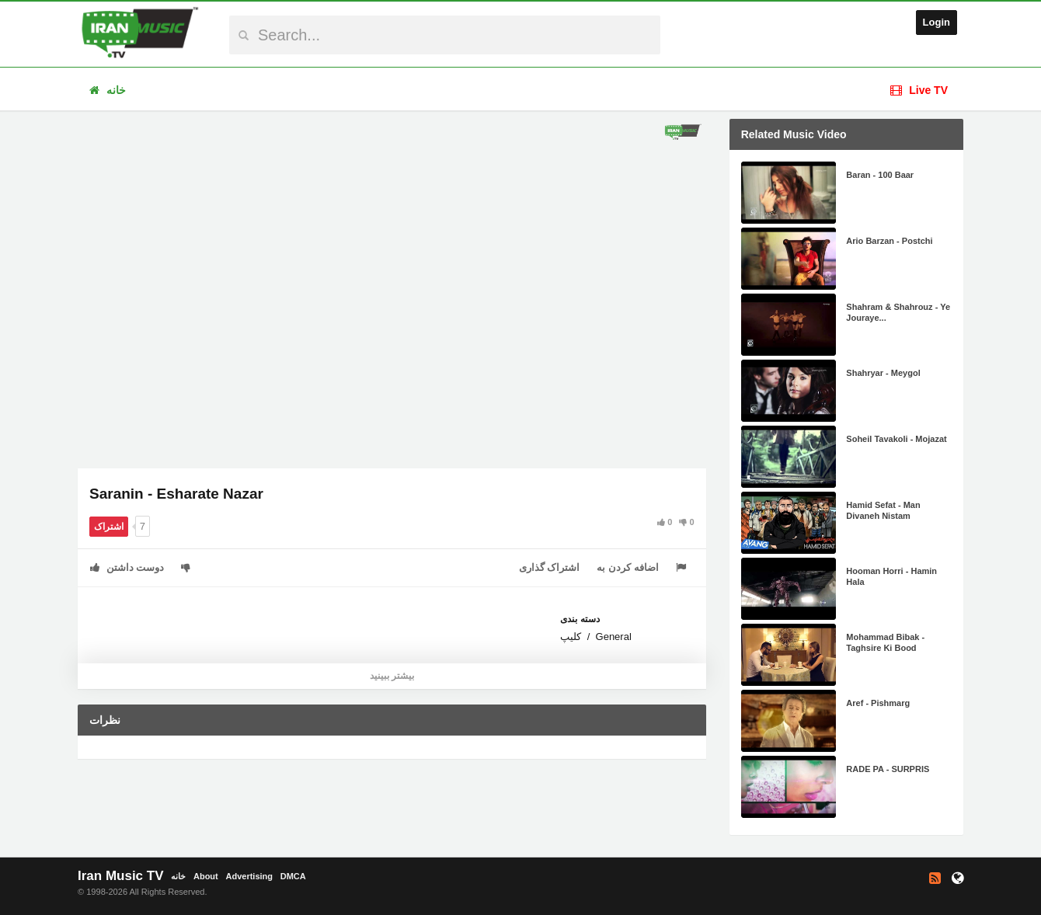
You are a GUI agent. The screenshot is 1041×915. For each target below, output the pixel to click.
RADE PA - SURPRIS (887, 769)
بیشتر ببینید (392, 675)
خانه (107, 90)
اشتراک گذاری (549, 567)
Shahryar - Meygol (883, 372)
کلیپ (570, 636)
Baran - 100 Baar (880, 174)
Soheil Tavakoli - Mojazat (896, 439)
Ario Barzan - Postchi (889, 240)
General (614, 636)
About (205, 876)
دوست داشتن (127, 567)
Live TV (919, 90)
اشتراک (109, 526)
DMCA (293, 876)
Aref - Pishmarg (878, 703)
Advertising (249, 876)
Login (936, 22)
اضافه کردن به (627, 567)
